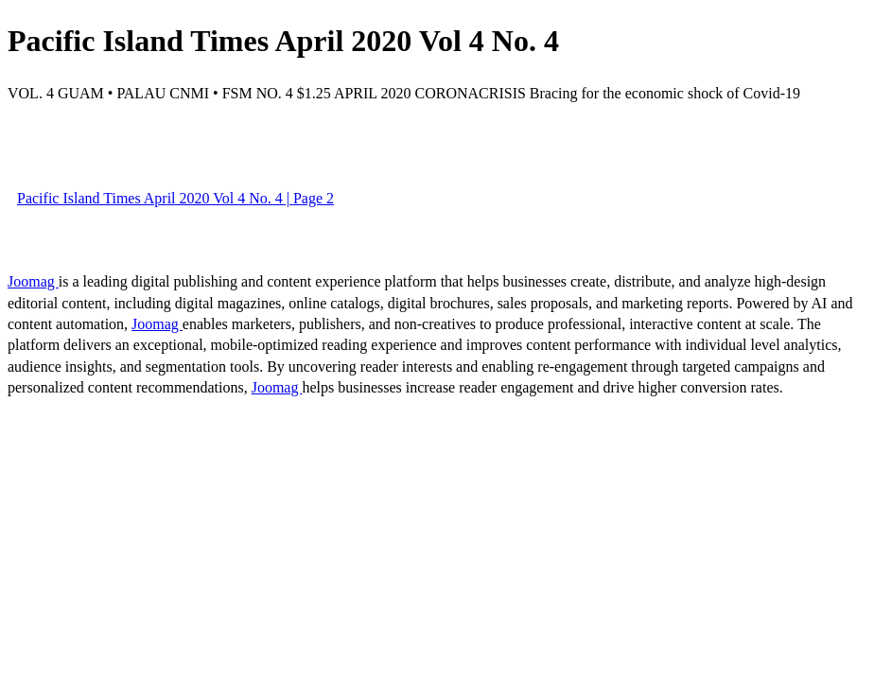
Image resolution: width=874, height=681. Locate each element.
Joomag (33, 281)
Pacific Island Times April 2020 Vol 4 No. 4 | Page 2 (175, 198)
